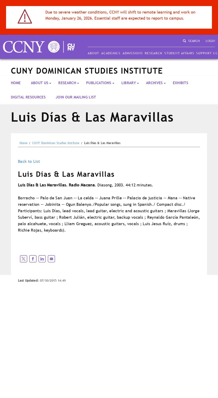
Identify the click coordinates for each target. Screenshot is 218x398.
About (93, 53)
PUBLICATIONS (98, 82)
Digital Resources (28, 97)
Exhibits (180, 82)
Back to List (29, 161)
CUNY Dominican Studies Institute (55, 143)
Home (16, 82)
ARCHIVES (154, 82)
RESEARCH (67, 82)
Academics (111, 53)
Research (153, 53)
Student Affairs (179, 53)
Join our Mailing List (76, 97)
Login (210, 41)
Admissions (133, 53)
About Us (39, 82)
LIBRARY (128, 82)
